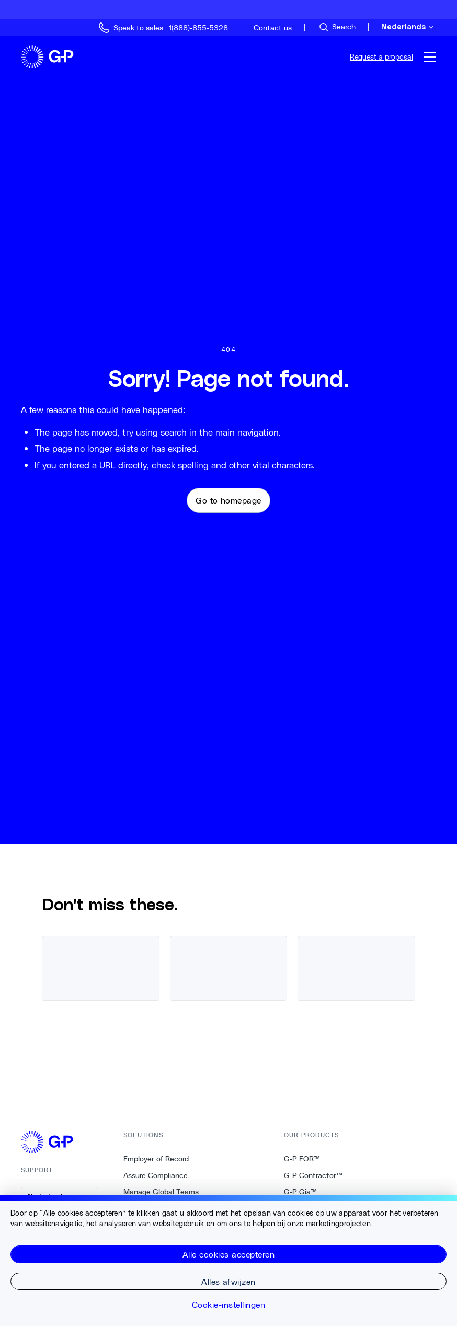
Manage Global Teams (161, 1191)
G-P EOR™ (302, 1158)
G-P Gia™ (300, 1191)
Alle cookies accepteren (228, 1254)
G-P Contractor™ (313, 1175)
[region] (228, 1260)
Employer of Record (156, 1158)
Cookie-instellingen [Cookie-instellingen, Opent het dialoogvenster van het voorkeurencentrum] (228, 1304)
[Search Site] (337, 27)
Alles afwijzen (228, 1281)
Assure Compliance (155, 1175)
